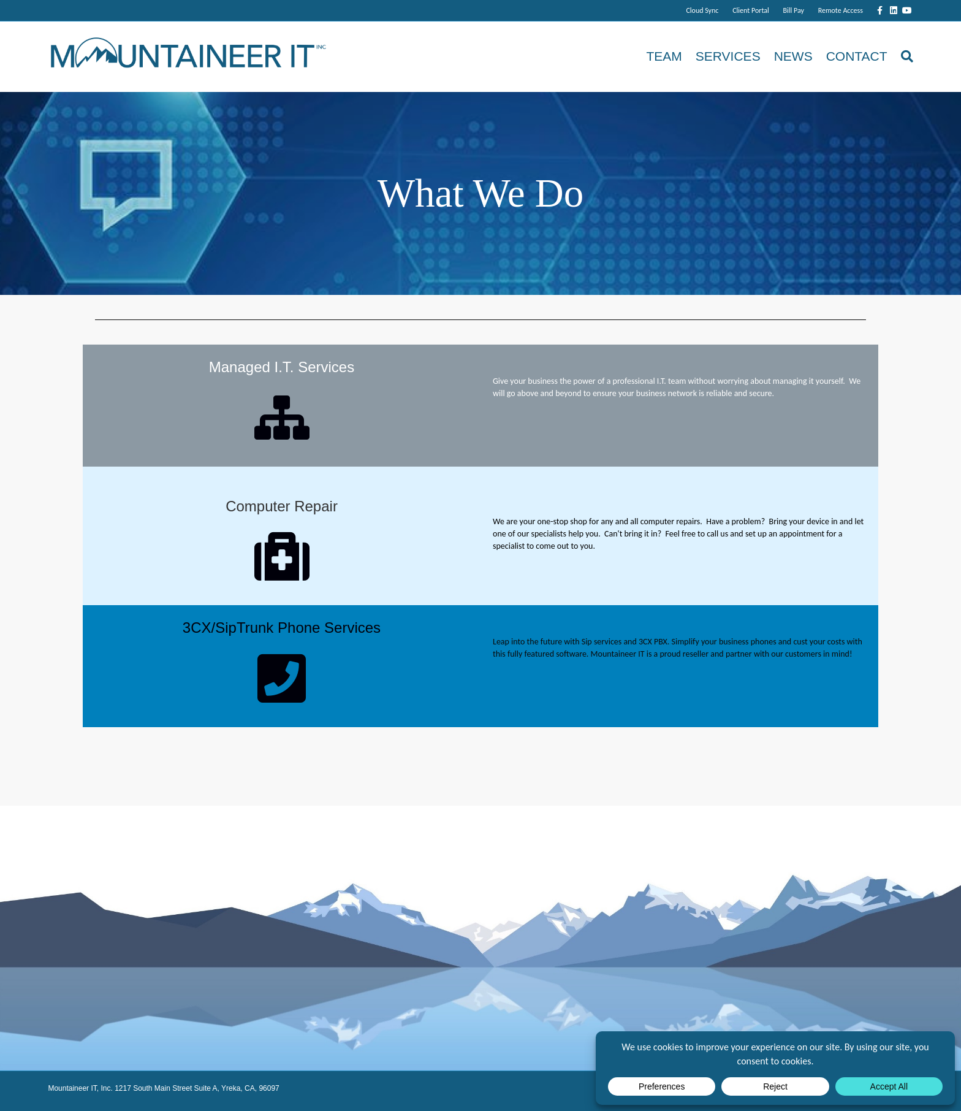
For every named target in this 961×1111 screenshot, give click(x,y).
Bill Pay (793, 10)
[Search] (903, 56)
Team (664, 56)
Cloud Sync (702, 10)
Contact (856, 56)
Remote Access (840, 10)
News (793, 56)
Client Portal (750, 10)
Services (728, 56)
